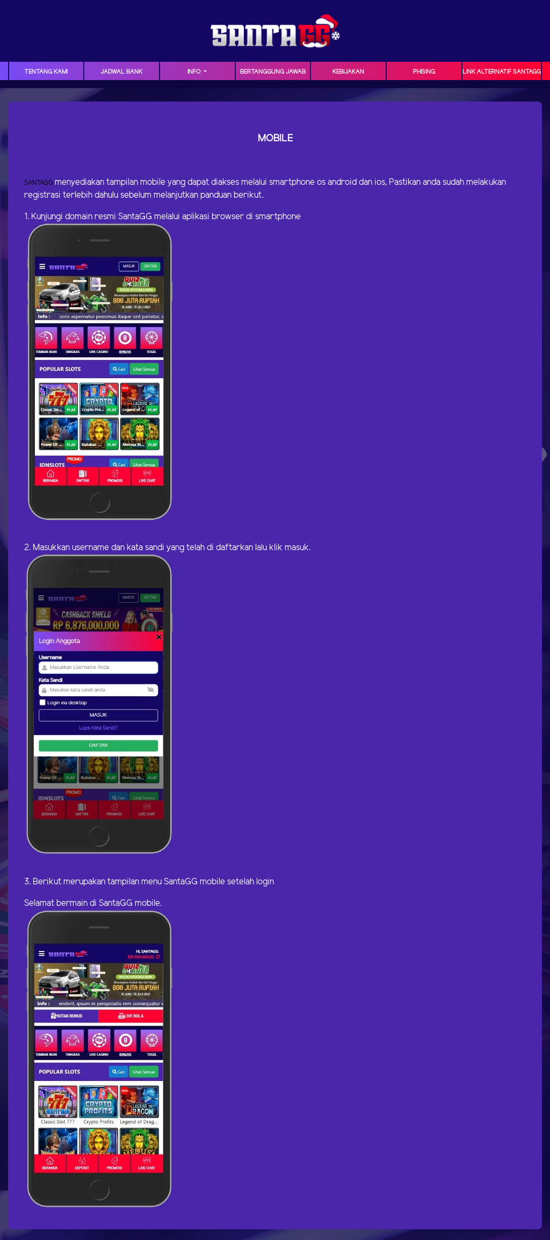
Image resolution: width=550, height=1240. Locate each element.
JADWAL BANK (121, 72)
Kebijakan (348, 72)
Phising (424, 72)
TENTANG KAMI (46, 72)
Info (194, 72)
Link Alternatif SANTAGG (501, 72)
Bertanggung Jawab (273, 72)
